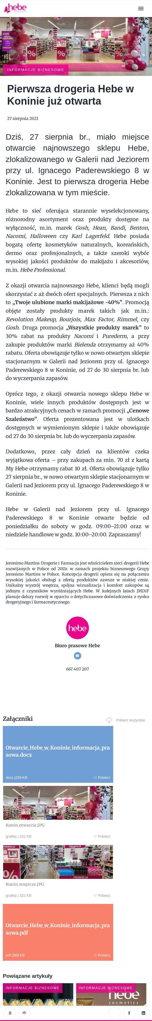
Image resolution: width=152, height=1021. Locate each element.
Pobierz (35, 746)
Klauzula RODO (76, 1005)
